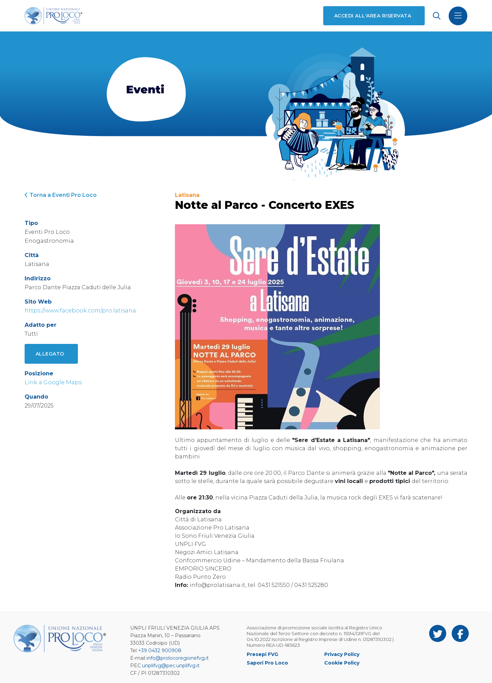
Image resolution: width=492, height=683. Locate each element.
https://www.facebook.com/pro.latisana (80, 310)
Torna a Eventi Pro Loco (61, 195)
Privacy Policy (341, 654)
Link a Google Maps (53, 382)
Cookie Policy (341, 663)
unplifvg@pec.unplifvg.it (171, 665)
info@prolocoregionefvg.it (178, 658)
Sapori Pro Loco (267, 663)
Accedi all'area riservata (372, 16)
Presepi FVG (262, 654)
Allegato (50, 354)
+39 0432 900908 (159, 650)
